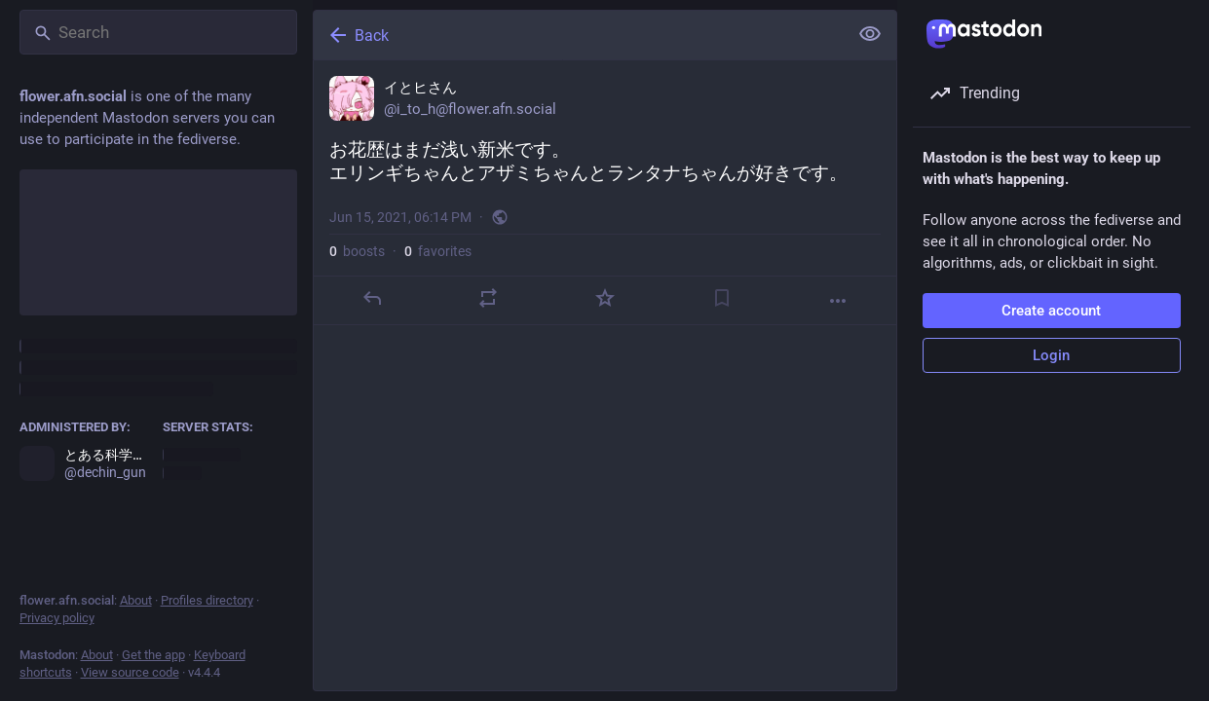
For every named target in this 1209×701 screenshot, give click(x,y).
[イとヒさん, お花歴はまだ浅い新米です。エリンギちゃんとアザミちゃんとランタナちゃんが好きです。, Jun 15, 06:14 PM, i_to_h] (605, 192)
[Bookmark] (721, 298)
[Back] (579, 35)
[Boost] (488, 298)
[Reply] (371, 298)
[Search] (158, 32)
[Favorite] (604, 298)
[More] (838, 301)
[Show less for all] (870, 34)
